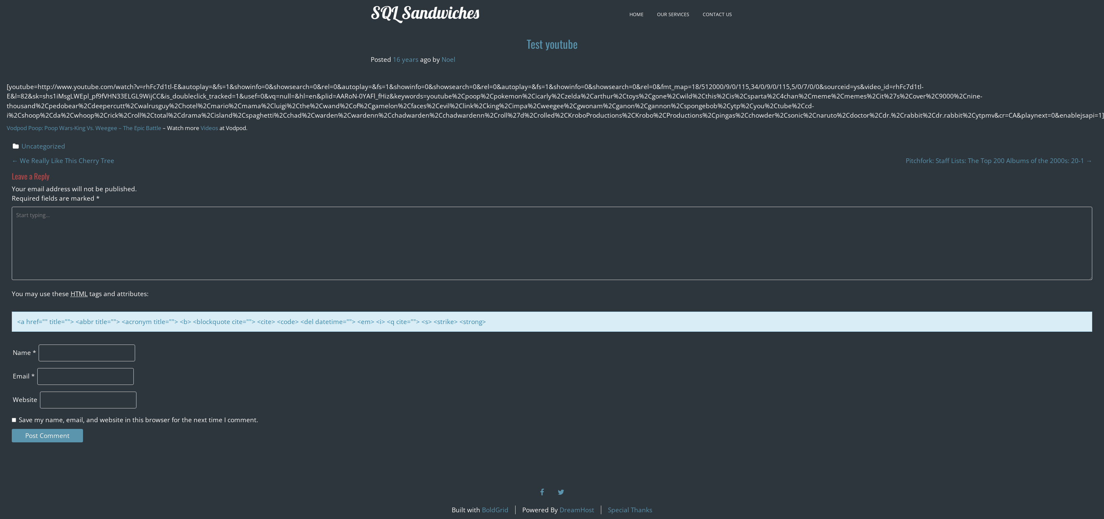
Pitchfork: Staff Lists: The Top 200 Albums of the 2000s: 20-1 (999, 160)
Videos (209, 128)
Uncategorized (43, 146)
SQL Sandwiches (425, 12)
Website (25, 399)
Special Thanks (630, 510)
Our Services (673, 14)
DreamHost (577, 510)
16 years (405, 59)
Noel (448, 59)
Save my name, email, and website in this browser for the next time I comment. (138, 419)
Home (636, 14)
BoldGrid (495, 510)
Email (24, 376)
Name (24, 352)
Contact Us (717, 14)
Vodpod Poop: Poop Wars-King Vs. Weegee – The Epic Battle (84, 128)
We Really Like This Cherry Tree (63, 160)
